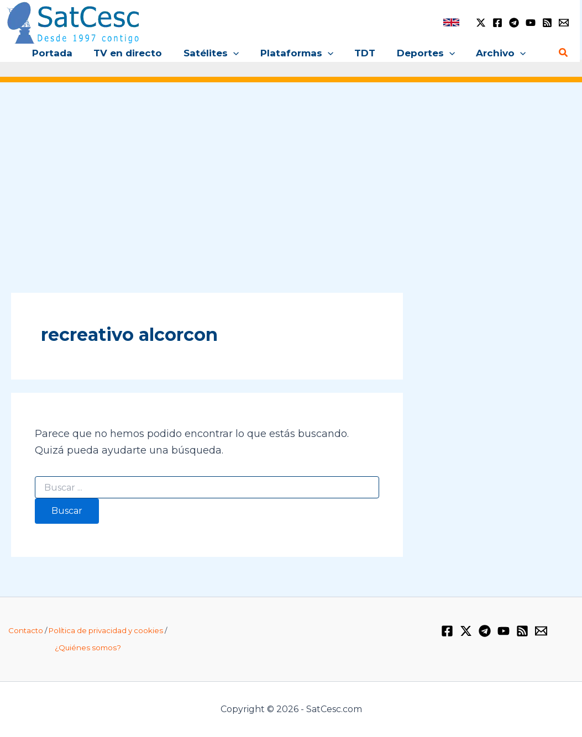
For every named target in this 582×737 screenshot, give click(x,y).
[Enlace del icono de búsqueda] (564, 53)
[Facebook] (497, 23)
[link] (451, 22)
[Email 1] (564, 23)
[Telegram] (514, 23)
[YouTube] (531, 23)
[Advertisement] (291, 175)
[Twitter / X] (481, 23)
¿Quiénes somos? (88, 647)
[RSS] (547, 23)
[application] (244, 53)
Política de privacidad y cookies (106, 630)
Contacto (25, 630)
